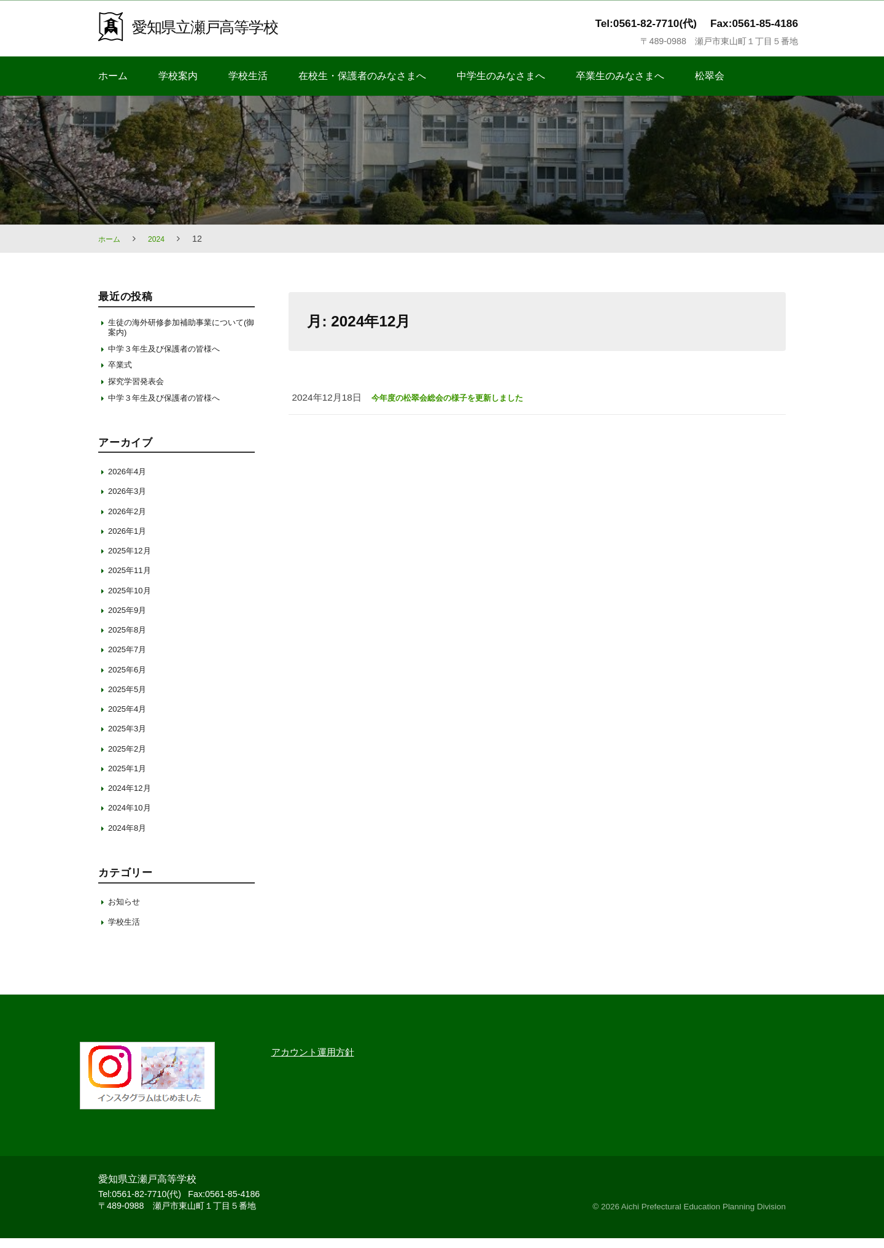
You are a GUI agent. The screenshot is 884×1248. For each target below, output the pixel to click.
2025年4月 (130, 719)
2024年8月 (130, 837)
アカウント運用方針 (321, 1061)
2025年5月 (130, 698)
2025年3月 (130, 738)
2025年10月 (133, 600)
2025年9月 (130, 619)
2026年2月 (130, 520)
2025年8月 (130, 639)
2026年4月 (130, 481)
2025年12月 (133, 560)
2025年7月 (130, 659)
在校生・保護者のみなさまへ (362, 76)
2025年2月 (130, 758)
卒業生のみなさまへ (620, 76)
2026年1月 (130, 540)
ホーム (113, 76)
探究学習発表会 (140, 388)
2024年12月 (133, 798)
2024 (161, 239)
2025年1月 (130, 777)
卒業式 (122, 371)
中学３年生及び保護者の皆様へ (172, 352)
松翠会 (709, 76)
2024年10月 (133, 817)
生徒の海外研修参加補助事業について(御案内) (177, 328)
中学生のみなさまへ (501, 76)
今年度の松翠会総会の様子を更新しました (458, 397)
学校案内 (178, 76)
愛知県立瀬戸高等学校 (216, 26)
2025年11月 (133, 580)
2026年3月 (130, 501)
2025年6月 (130, 679)
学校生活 (248, 76)
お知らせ (126, 911)
